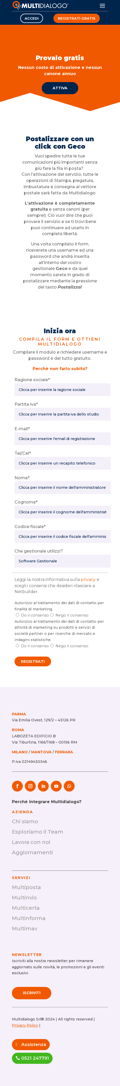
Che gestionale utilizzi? (39, 551)
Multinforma (29, 918)
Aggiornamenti (32, 852)
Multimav (24, 928)
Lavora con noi (31, 842)
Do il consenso (35, 615)
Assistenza (33, 1044)
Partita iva (26, 404)
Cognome (26, 502)
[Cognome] (62, 512)
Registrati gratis (76, 18)
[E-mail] (62, 438)
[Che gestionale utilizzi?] (62, 561)
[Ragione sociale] (62, 389)
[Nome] (62, 487)
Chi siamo (25, 821)
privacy (88, 579)
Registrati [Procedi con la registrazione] (33, 661)
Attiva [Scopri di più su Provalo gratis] (60, 88)
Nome (22, 477)
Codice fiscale (30, 526)
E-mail (22, 428)
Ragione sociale (32, 379)
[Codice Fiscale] (62, 536)
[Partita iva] (62, 414)
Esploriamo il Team (37, 832)
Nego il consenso (71, 615)
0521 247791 (35, 1058)
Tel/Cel (23, 453)
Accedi (32, 18)
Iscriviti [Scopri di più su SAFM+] (31, 993)
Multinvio (24, 898)
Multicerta (26, 908)
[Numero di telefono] (62, 463)
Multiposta (26, 887)
